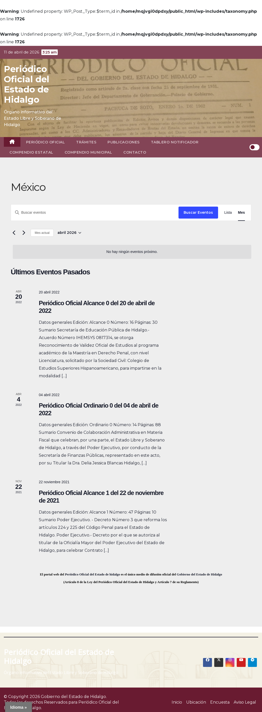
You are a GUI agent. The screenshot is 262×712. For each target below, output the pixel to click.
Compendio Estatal (31, 152)
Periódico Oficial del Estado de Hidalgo (26, 84)
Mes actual (42, 233)
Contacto (134, 152)
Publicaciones (124, 142)
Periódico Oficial (45, 142)
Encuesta (220, 702)
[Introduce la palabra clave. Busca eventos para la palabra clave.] (94, 213)
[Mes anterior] (14, 233)
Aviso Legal (245, 702)
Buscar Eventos (198, 212)
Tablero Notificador (175, 142)
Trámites (86, 142)
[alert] (132, 252)
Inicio (177, 702)
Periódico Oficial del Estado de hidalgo (92, 574)
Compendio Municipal (88, 152)
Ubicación (196, 702)
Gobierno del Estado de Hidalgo (199, 574)
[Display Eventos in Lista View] (228, 213)
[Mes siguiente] (24, 233)
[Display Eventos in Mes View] (241, 213)
